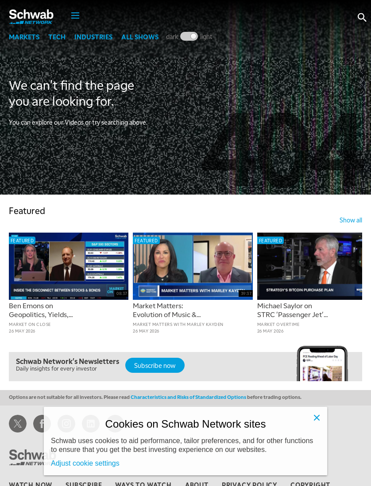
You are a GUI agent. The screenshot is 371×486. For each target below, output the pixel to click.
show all (351, 220)
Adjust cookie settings (85, 463)
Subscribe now (155, 365)
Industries (93, 37)
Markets (24, 37)
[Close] (316, 417)
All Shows (139, 37)
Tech (57, 37)
